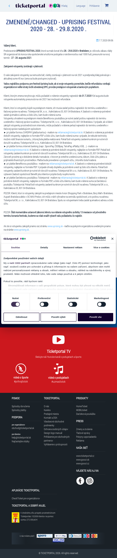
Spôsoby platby (19, 410)
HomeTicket (81, 406)
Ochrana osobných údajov (56, 429)
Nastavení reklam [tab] (72, 247)
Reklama (80, 440)
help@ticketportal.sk (21, 437)
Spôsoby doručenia (21, 406)
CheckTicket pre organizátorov (26, 498)
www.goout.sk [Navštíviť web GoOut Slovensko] (82, 459)
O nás (46, 406)
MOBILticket (81, 410)
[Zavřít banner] (112, 239)
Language (80, 5)
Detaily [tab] (44, 247)
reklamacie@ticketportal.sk (70, 132)
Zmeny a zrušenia (84, 429)
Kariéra (47, 410)
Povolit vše (96, 317)
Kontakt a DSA (50, 417)
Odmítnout (21, 317)
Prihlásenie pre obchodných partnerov (57, 438)
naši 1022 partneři (19, 263)
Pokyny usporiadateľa (86, 436)
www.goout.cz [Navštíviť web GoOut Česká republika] (82, 463)
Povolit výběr (58, 317)
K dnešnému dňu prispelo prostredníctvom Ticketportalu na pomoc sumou (38, 516)
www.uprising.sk (55, 226)
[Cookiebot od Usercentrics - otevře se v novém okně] (92, 238)
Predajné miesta (51, 413)
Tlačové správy (83, 432)
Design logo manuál (53, 432)
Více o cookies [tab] (101, 247)
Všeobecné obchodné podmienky (54, 423)
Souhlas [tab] (15, 247)
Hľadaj (61, 6)
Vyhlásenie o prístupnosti (55, 444)
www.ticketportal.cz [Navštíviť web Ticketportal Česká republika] (85, 455)
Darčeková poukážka (85, 413)
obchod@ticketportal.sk (23, 428)
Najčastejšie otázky (20, 441)
